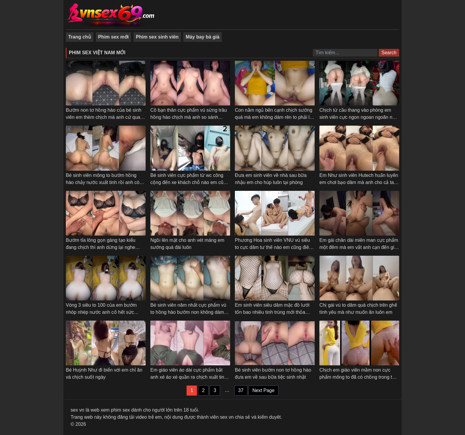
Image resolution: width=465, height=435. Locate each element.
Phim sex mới (113, 36)
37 (240, 390)
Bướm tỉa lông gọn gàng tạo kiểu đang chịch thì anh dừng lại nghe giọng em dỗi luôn (100, 247)
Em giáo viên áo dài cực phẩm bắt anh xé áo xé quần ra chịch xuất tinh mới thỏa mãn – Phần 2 (188, 377)
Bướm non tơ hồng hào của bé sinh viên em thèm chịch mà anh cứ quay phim (104, 117)
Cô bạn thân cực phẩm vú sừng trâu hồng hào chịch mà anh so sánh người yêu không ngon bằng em (188, 117)
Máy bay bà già (202, 36)
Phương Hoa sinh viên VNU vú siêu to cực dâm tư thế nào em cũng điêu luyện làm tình (273, 247)
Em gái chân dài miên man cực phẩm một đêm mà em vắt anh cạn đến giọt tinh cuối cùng (359, 247)
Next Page (263, 390)
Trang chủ (79, 36)
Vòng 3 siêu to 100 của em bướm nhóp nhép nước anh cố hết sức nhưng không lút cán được (101, 312)
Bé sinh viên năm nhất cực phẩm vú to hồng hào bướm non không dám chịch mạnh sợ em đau (188, 312)
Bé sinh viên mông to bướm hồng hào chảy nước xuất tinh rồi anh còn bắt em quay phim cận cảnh (104, 182)
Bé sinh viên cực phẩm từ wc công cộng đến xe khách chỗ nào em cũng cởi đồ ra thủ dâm (189, 182)
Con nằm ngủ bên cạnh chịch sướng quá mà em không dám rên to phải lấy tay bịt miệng (275, 117)
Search (388, 52)
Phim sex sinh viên (157, 36)
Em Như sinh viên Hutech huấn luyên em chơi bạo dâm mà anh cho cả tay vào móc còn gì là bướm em (358, 182)
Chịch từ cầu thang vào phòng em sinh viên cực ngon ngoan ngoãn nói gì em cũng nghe (357, 117)
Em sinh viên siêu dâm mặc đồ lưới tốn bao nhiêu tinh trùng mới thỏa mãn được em (272, 312)
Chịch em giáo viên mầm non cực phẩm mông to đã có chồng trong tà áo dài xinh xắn (357, 377)
